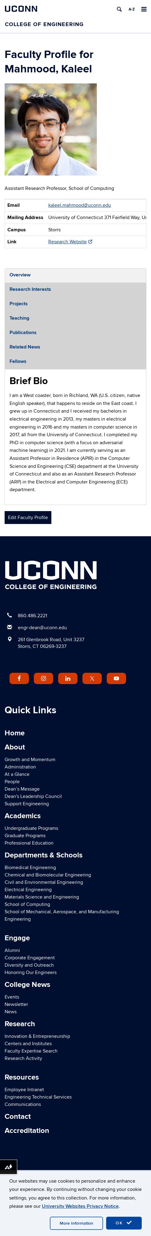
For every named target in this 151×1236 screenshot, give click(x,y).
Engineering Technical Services (38, 1097)
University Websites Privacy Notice (80, 1206)
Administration (20, 767)
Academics (23, 815)
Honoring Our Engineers (31, 972)
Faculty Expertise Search (31, 1051)
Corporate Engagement (30, 958)
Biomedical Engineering (30, 867)
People (12, 782)
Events (12, 997)
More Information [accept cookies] (76, 1223)
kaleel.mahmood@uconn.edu (79, 205)
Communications (23, 1104)
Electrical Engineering (28, 890)
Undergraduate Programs (31, 828)
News (11, 1012)
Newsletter (16, 1004)
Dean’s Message (22, 789)
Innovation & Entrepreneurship (37, 1036)
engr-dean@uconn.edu (42, 628)
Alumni (12, 950)
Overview (20, 275)
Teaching (19, 318)
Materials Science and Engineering (42, 897)
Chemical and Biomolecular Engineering (48, 875)
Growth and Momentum (30, 760)
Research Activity (23, 1058)
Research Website (70, 242)
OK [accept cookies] (124, 1223)
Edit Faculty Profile (28, 517)
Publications (23, 332)
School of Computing (27, 904)
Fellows (18, 361)
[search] (119, 9)
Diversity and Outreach (29, 965)
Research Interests (30, 289)
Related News (25, 347)
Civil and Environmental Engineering (44, 882)
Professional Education (29, 843)
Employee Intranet (24, 1090)
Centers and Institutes (28, 1044)
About (15, 747)
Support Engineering (27, 804)
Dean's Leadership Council (33, 796)
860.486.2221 (32, 616)
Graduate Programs (25, 836)
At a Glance (17, 774)
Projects (19, 304)
